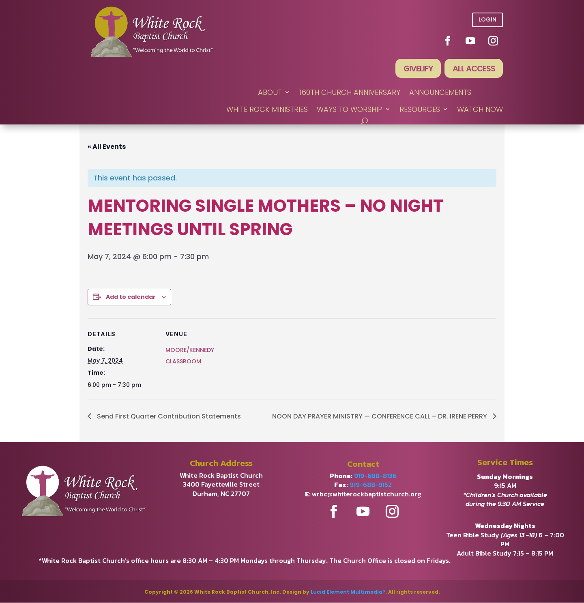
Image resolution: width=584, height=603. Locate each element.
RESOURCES (419, 110)
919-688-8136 (375, 476)
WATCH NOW (480, 110)
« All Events (107, 147)
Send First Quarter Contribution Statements (168, 416)
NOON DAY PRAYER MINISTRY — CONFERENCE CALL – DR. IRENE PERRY (380, 416)
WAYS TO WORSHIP (349, 110)
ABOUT (270, 93)
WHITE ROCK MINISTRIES (267, 110)
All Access (473, 69)
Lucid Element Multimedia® (348, 592)
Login (487, 19)
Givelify (417, 69)
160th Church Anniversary (349, 93)
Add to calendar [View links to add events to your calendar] (131, 297)
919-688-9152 (371, 485)
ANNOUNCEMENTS (440, 93)
